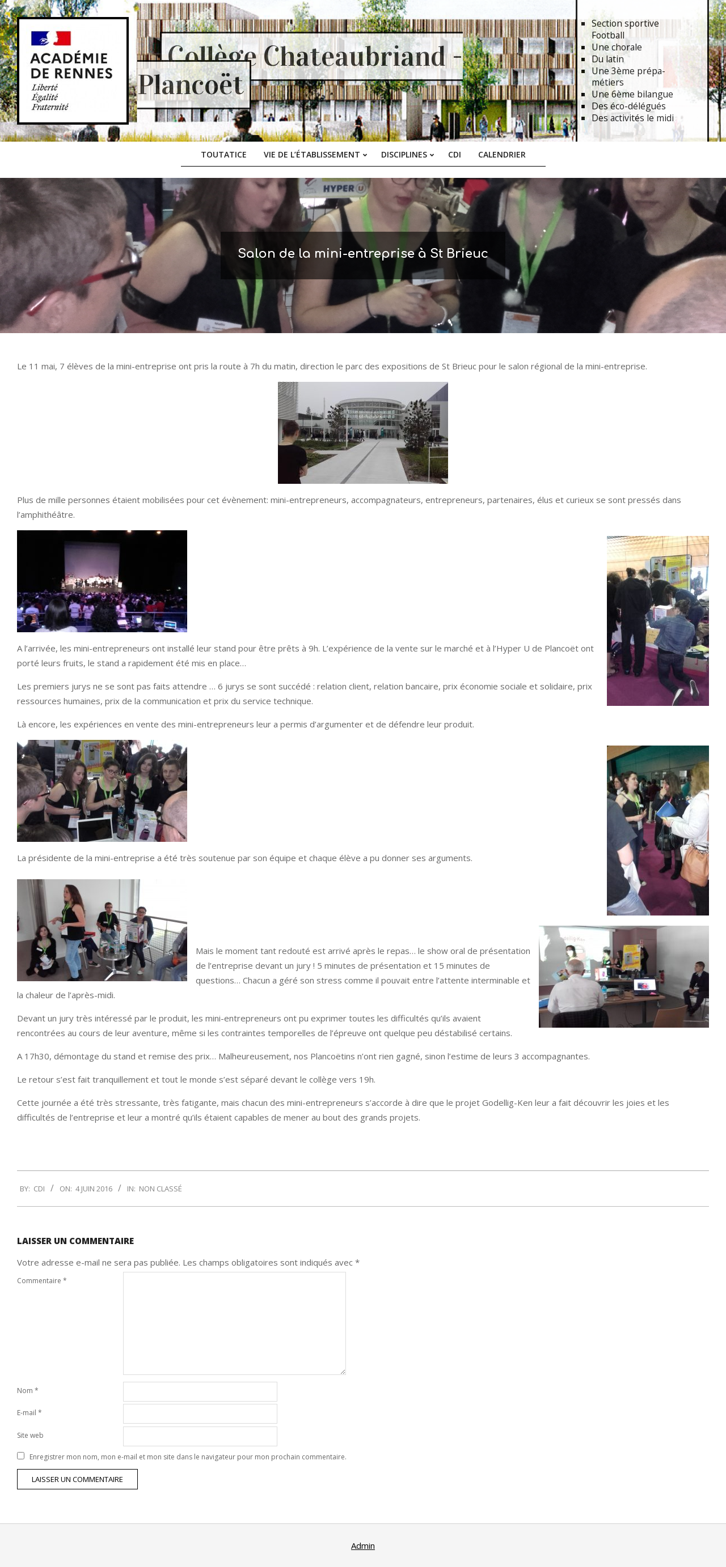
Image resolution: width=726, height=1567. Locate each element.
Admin (363, 1545)
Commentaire (42, 1280)
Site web (30, 1435)
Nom (28, 1390)
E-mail (29, 1412)
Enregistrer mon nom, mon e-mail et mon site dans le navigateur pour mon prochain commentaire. (188, 1457)
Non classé (160, 1188)
